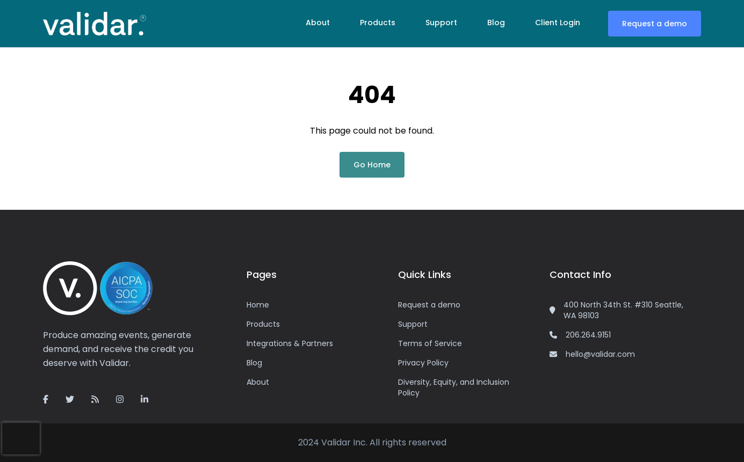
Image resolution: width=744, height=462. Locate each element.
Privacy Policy (423, 362)
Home (258, 304)
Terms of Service (430, 343)
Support (441, 22)
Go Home (372, 164)
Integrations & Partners (290, 343)
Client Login (557, 22)
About (318, 22)
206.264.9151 (588, 334)
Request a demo (654, 23)
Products (377, 22)
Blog (496, 22)
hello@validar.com (600, 354)
